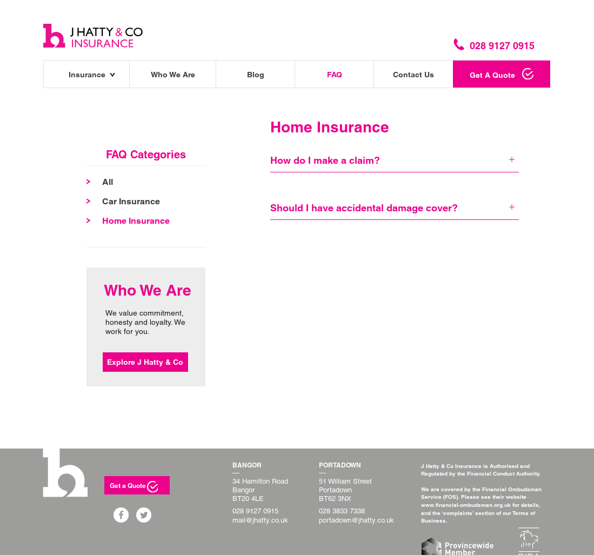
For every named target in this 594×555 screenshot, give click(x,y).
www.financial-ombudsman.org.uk (466, 504)
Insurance (87, 74)
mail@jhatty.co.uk (260, 520)
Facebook (125, 515)
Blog (255, 74)
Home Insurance (136, 221)
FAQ (334, 74)
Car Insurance (131, 201)
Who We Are (173, 74)
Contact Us (413, 74)
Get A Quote (492, 75)
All (107, 182)
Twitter (147, 515)
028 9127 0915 (255, 511)
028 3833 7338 (342, 511)
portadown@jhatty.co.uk (356, 520)
